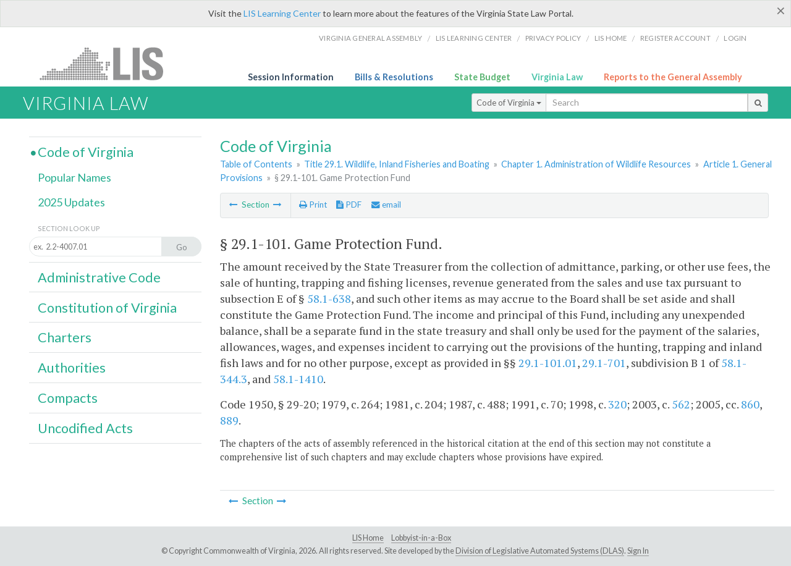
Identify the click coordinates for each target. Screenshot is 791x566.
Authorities (72, 368)
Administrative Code (99, 277)
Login (735, 38)
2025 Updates (71, 202)
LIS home (610, 38)
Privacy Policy (553, 38)
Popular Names (74, 177)
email (386, 204)
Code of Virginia (508, 103)
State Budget (482, 77)
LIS (108, 63)
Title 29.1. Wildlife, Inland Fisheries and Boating (396, 164)
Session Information (291, 77)
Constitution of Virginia (107, 308)
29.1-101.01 (547, 362)
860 (750, 404)
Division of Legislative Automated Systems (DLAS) (539, 550)
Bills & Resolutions (394, 77)
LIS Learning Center (282, 13)
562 (681, 404)
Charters (64, 337)
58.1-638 (329, 298)
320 (617, 404)
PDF (349, 204)
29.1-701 (604, 362)
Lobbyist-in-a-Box (421, 538)
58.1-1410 (298, 378)
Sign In (638, 550)
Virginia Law (557, 77)
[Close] (780, 10)
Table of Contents (256, 164)
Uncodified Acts (85, 428)
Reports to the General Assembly (673, 77)
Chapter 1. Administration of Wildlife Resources (596, 164)
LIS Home (368, 538)
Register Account (675, 38)
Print (313, 204)
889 (229, 420)
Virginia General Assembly (370, 38)
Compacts (68, 398)
